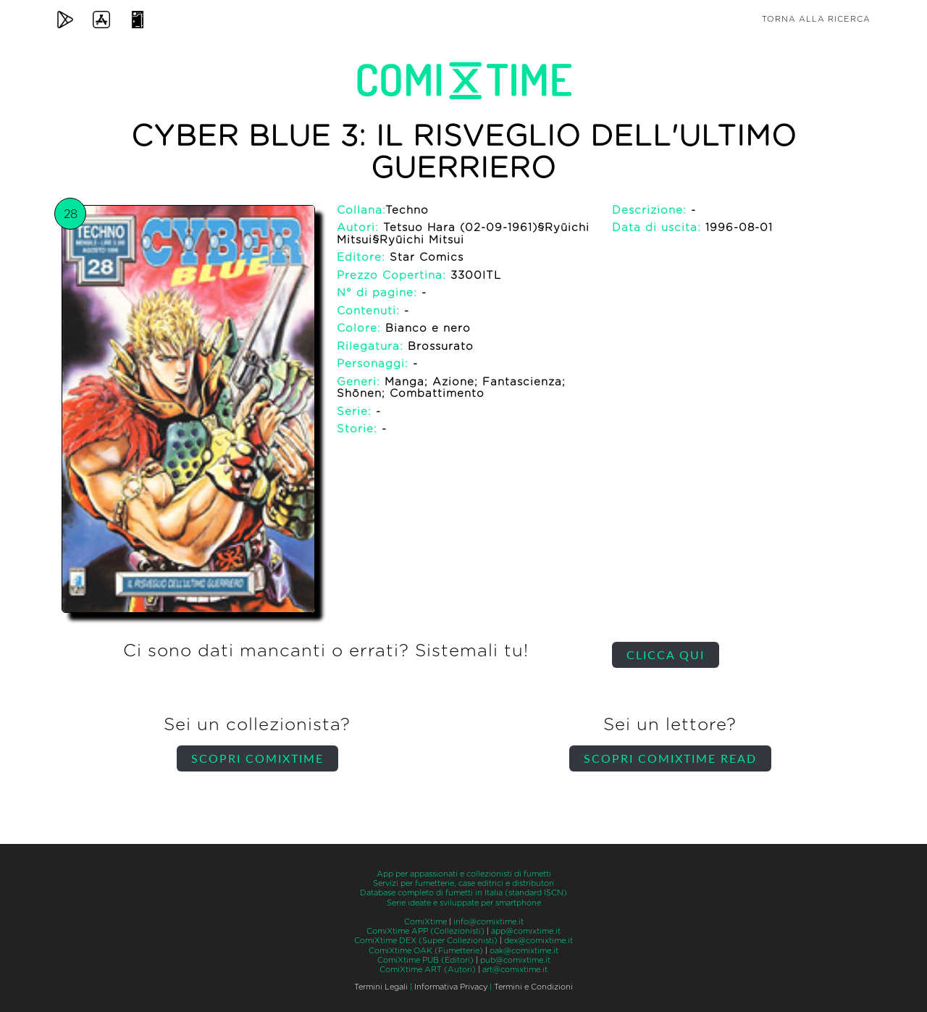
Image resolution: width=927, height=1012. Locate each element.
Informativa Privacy (450, 987)
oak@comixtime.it (524, 951)
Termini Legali (381, 987)
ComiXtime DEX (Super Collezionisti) (426, 941)
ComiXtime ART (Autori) (427, 970)
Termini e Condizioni (533, 987)
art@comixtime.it (515, 970)
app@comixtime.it (526, 931)
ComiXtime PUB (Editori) (425, 960)
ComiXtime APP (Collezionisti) (425, 931)
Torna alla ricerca (816, 19)
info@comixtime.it (488, 922)
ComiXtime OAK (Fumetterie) (426, 951)
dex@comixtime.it (538, 941)
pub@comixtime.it (515, 960)
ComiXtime (425, 922)
